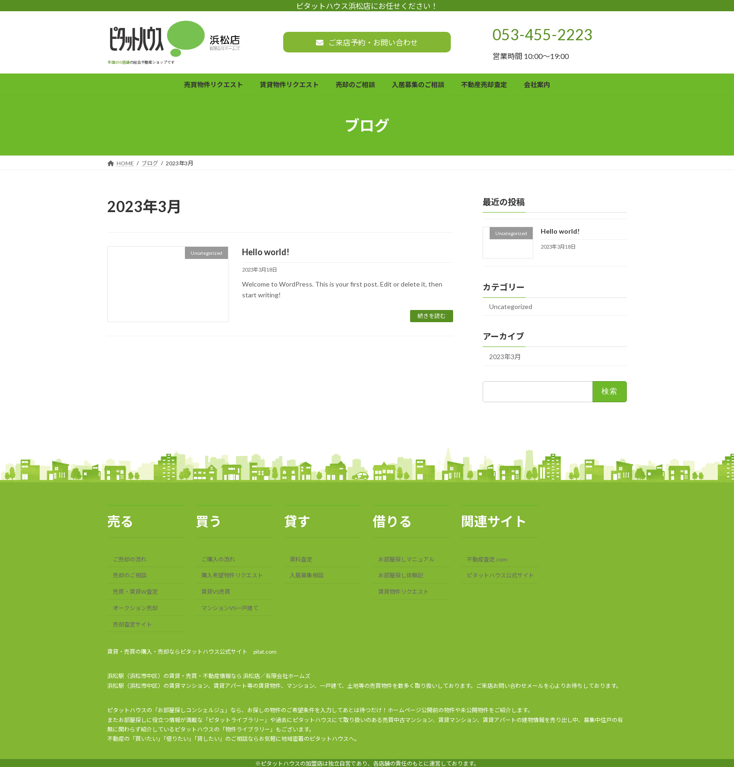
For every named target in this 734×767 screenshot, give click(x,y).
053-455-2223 (542, 34)
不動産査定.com (487, 558)
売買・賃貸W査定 (135, 591)
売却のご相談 (130, 575)
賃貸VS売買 (215, 591)
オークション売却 (135, 608)
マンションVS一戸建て (229, 608)
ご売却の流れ (130, 558)
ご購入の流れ (218, 558)
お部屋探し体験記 (400, 575)
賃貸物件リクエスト (403, 591)
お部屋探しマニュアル (406, 558)
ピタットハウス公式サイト (500, 575)
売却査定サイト (132, 623)
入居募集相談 (306, 575)
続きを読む (432, 315)
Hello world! (265, 252)
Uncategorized (510, 307)
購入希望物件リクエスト (232, 575)
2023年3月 (505, 357)
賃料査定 (301, 558)
